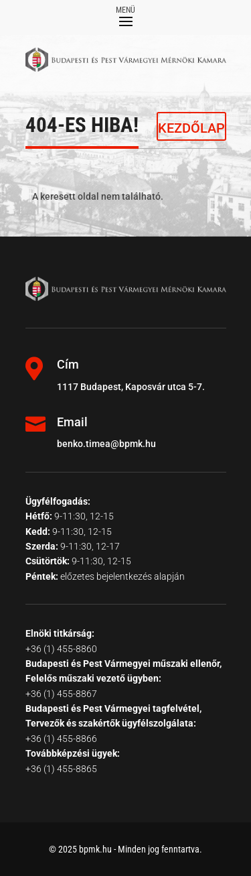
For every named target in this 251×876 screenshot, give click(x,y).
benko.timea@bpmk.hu (106, 443)
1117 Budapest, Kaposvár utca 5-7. (131, 386)
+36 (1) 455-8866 (61, 738)
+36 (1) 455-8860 (61, 648)
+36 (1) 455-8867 (61, 693)
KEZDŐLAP (191, 128)
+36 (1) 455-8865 (61, 768)
